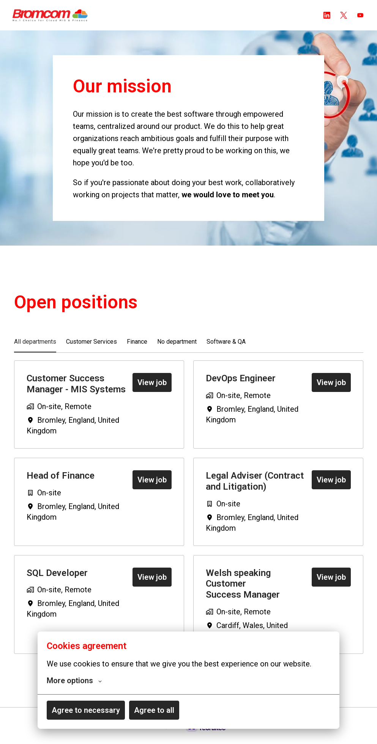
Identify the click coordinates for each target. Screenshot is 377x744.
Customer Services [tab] (91, 349)
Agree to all (154, 710)
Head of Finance (61, 483)
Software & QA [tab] (226, 349)
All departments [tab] (35, 349)
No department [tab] (177, 349)
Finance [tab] (137, 349)
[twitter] (343, 15)
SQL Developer (57, 580)
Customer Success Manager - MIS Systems (76, 391)
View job (152, 390)
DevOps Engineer (241, 386)
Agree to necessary (86, 710)
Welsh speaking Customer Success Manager (243, 591)
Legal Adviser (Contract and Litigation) (255, 489)
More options (74, 680)
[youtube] (360, 15)
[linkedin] (326, 15)
